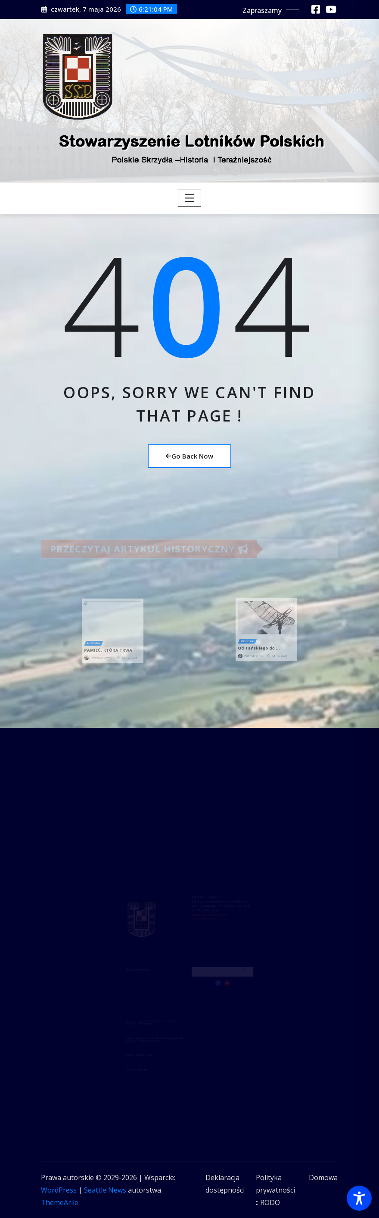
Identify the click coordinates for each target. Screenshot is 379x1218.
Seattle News (105, 1190)
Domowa (323, 1177)
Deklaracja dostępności (225, 1184)
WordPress (59, 1190)
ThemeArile (59, 1202)
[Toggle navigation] (190, 198)
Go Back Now (189, 456)
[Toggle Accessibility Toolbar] (359, 1198)
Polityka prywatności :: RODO (275, 1190)
